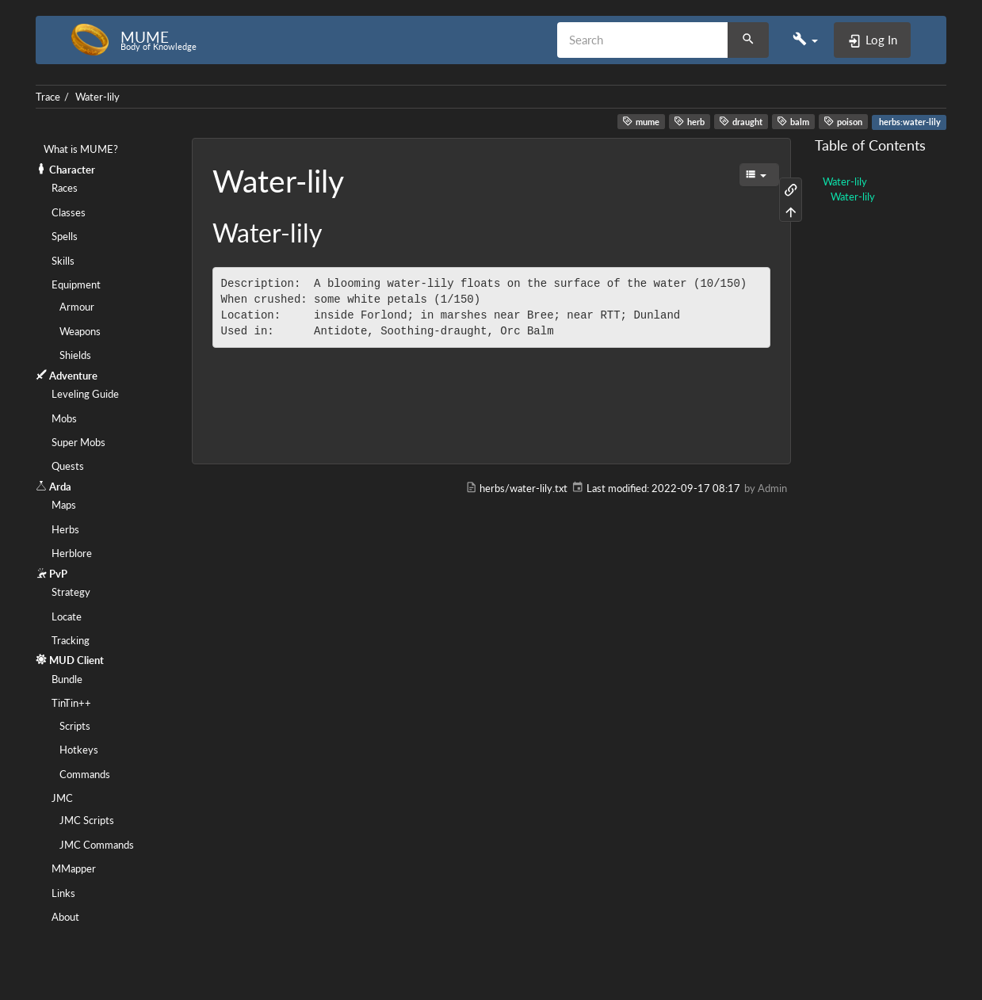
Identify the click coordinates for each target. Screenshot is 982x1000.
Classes (69, 212)
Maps (64, 504)
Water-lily (97, 96)
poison (842, 121)
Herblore (72, 553)
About (65, 916)
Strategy (71, 592)
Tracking (71, 640)
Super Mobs (78, 442)
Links (63, 893)
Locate (67, 616)
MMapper (74, 868)
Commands (84, 774)
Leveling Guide (85, 393)
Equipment (76, 284)
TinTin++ (71, 703)
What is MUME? (81, 149)
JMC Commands (96, 844)
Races (65, 187)
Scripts (74, 725)
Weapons (80, 331)
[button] (805, 39)
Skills (63, 260)
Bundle (67, 679)
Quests (68, 466)
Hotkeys (78, 749)
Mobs (64, 418)
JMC (62, 798)
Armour (76, 306)
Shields (75, 355)
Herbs (65, 529)
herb (689, 121)
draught (740, 121)
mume (640, 121)
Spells (65, 236)
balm (793, 121)
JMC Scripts (86, 820)
